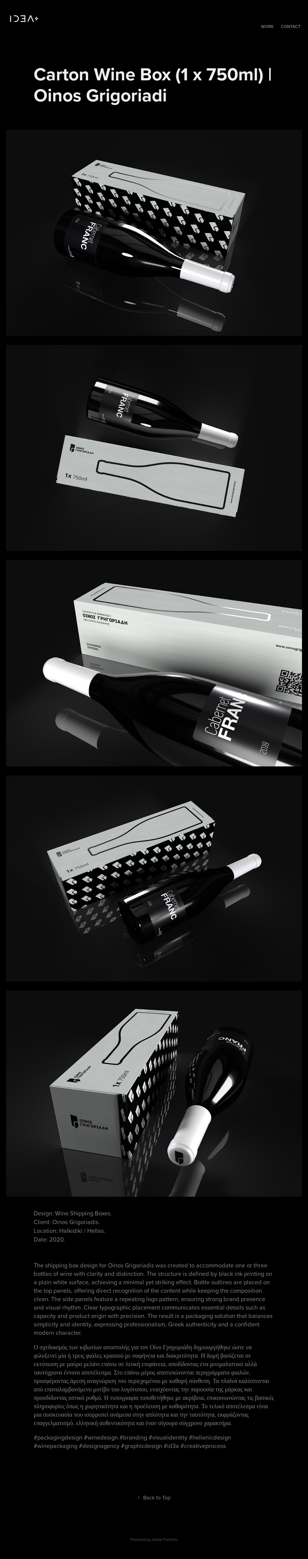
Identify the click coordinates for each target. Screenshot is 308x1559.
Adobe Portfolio (164, 1539)
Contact (290, 26)
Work (267, 26)
